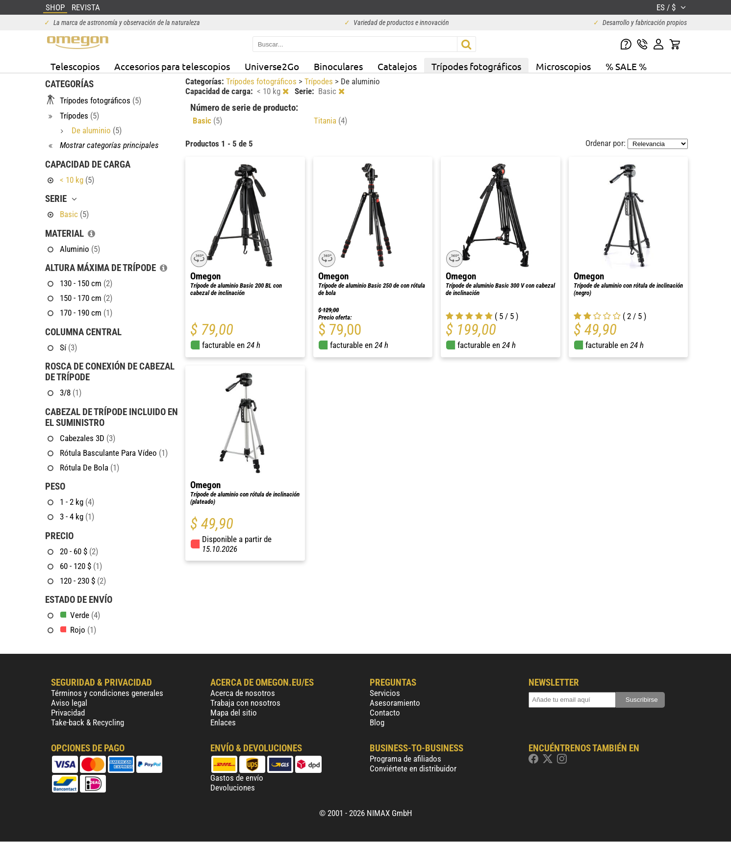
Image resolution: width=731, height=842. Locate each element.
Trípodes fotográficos (476, 66)
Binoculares (338, 66)
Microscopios (563, 66)
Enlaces (223, 722)
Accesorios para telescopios (172, 66)
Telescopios (75, 66)
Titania (330, 120)
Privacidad (68, 713)
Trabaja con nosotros (245, 703)
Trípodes (319, 81)
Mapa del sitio (233, 713)
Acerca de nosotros (242, 693)
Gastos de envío (236, 778)
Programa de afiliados (405, 759)
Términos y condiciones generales (107, 693)
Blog (377, 722)
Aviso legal (69, 703)
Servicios (385, 693)
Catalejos (397, 66)
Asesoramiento (395, 703)
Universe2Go (272, 66)
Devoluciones (232, 787)
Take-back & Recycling (87, 722)
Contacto (385, 713)
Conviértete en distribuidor (413, 768)
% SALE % (626, 66)
